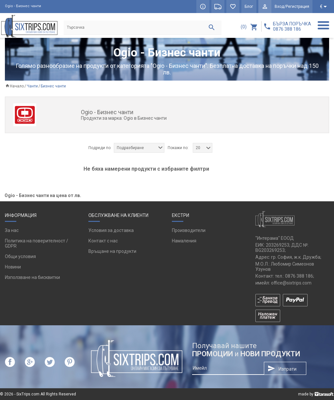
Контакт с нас (103, 240)
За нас (12, 230)
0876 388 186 (299, 276)
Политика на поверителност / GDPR (36, 243)
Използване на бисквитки (32, 277)
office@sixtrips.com (291, 282)
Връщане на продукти (112, 251)
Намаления (184, 240)
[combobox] (139, 148)
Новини (13, 266)
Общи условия (20, 256)
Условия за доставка (111, 230)
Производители (188, 230)
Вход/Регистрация (292, 6)
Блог (249, 6)
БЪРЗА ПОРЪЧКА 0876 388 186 (292, 26)
